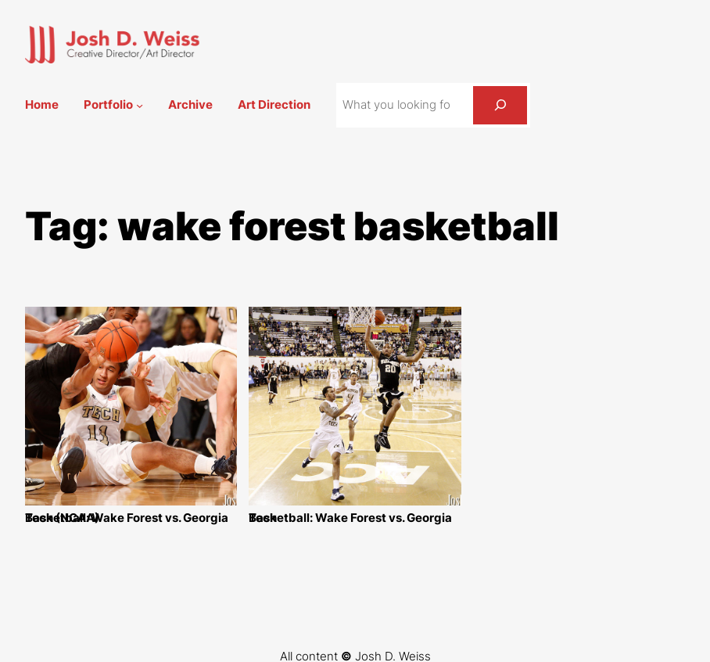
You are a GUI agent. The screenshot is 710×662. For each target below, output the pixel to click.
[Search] (500, 105)
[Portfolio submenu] (139, 105)
